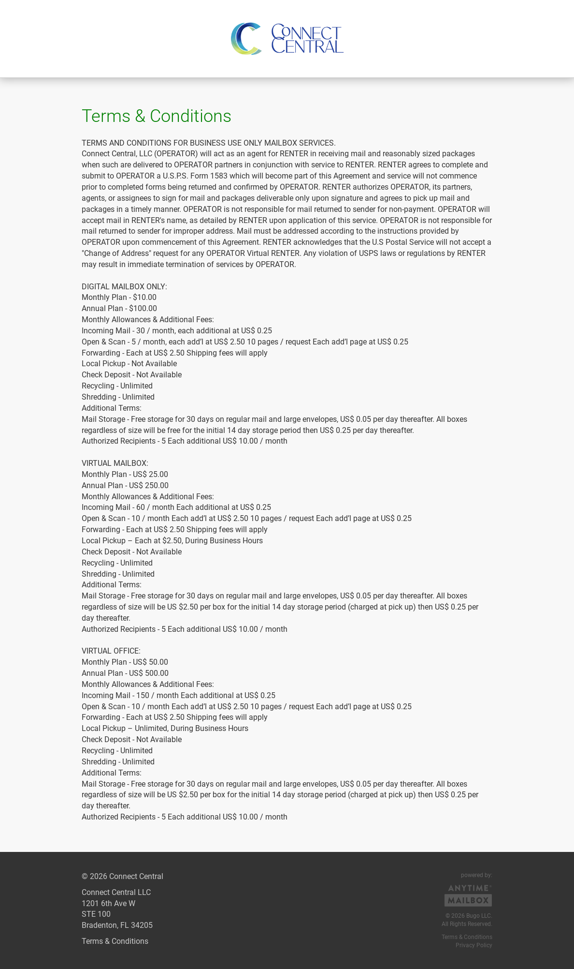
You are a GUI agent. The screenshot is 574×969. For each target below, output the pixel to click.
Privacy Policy (474, 945)
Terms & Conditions (115, 941)
